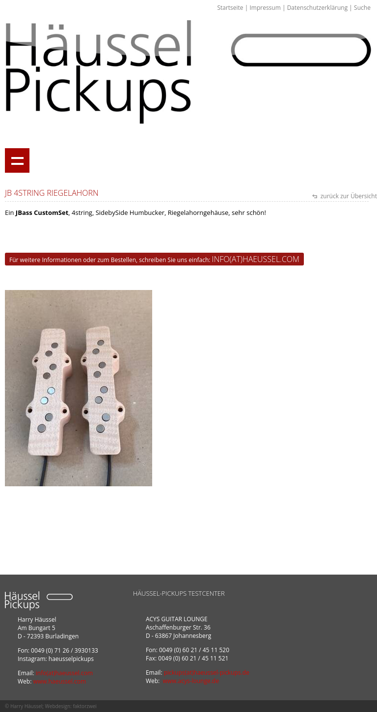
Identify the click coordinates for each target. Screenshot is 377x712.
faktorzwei (84, 706)
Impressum (264, 7)
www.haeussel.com (59, 681)
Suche (362, 7)
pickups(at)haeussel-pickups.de (206, 672)
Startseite (230, 7)
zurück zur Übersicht (348, 196)
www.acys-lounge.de (190, 681)
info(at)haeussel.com (255, 259)
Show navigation (17, 160)
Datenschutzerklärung (317, 7)
